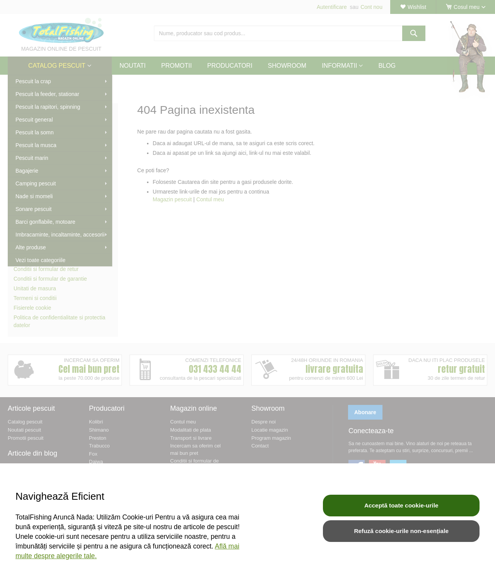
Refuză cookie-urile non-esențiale (401, 531)
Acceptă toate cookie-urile (401, 505)
